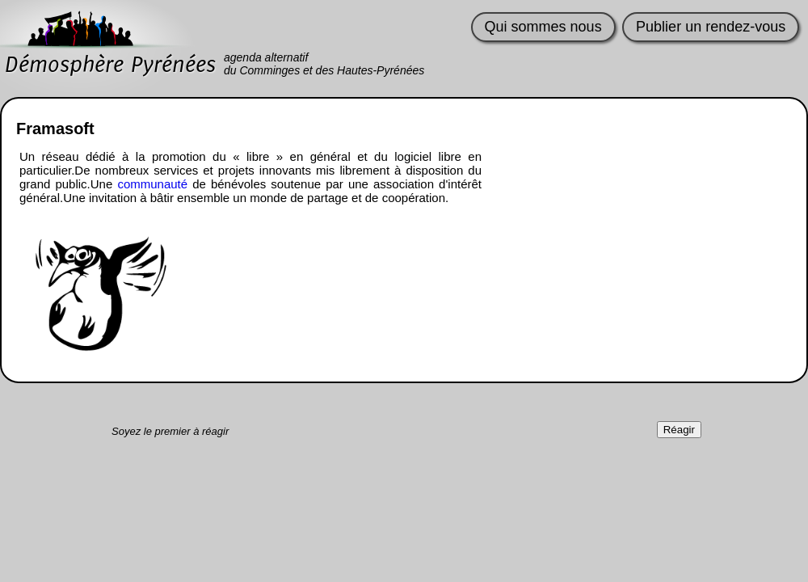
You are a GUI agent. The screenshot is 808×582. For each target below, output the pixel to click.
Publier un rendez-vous (710, 27)
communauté (152, 184)
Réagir (679, 430)
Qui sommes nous (543, 27)
